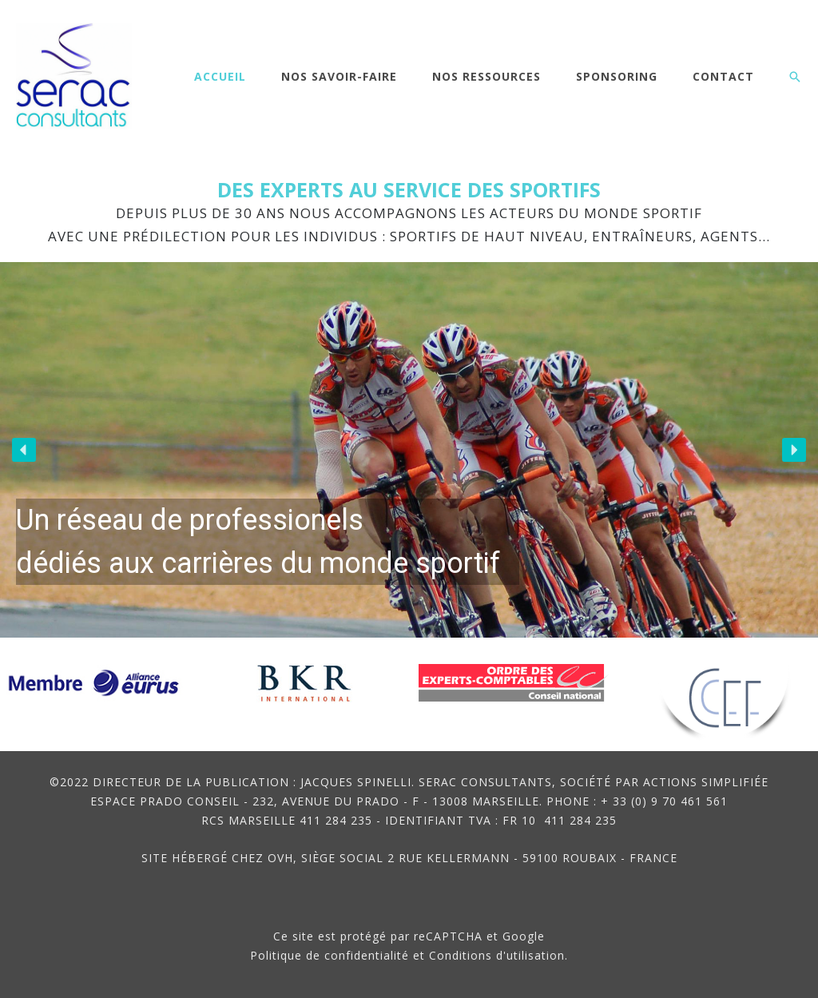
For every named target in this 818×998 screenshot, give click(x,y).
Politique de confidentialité (329, 955)
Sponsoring (616, 76)
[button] (795, 77)
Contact (723, 76)
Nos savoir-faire (339, 76)
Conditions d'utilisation (497, 955)
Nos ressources (486, 76)
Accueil (220, 76)
